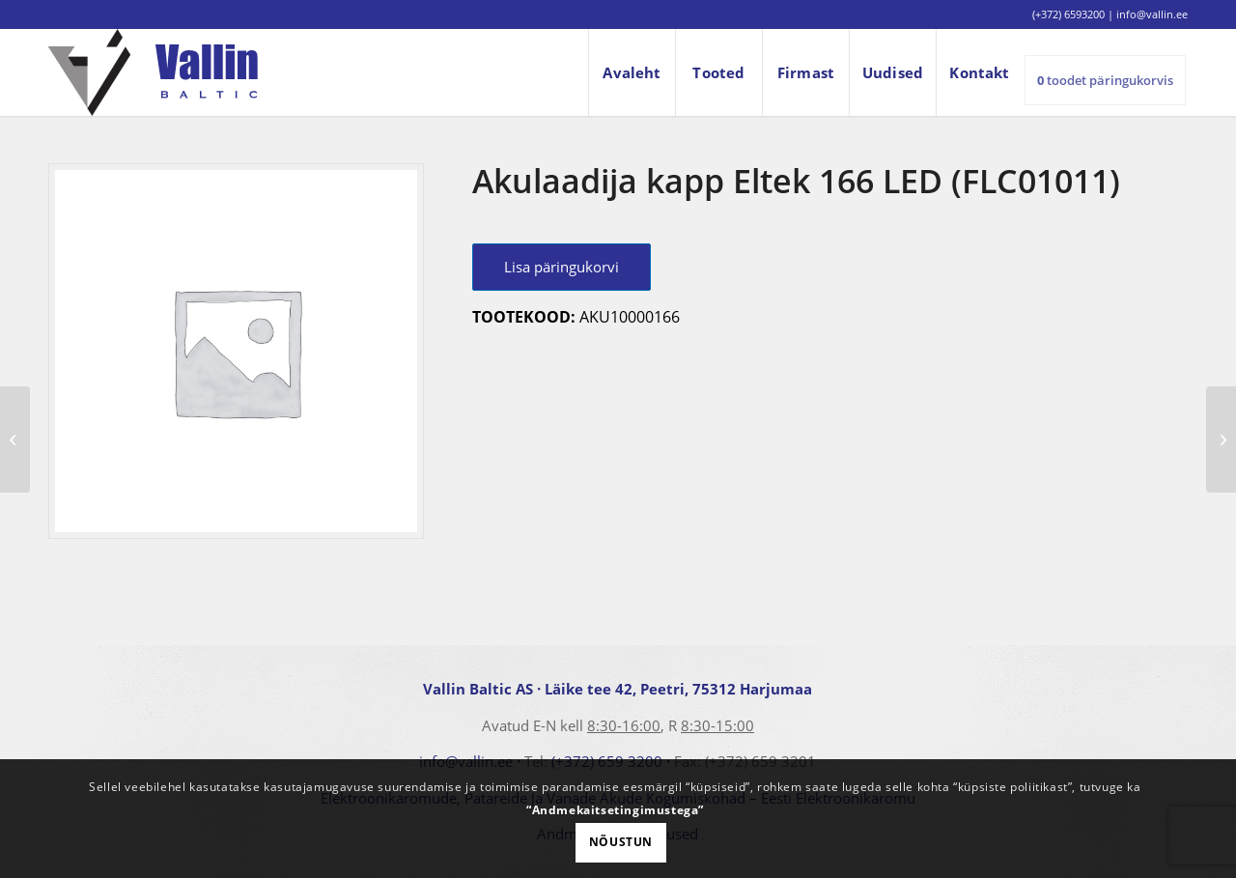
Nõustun (621, 842)
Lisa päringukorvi (561, 266)
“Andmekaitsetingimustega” (615, 810)
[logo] (153, 72)
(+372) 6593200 (1068, 14)
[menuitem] (631, 72)
